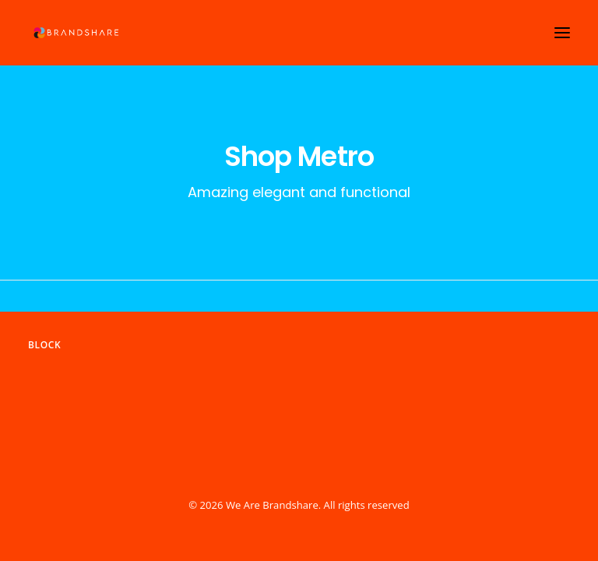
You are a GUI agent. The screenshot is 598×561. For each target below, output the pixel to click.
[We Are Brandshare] (74, 32)
